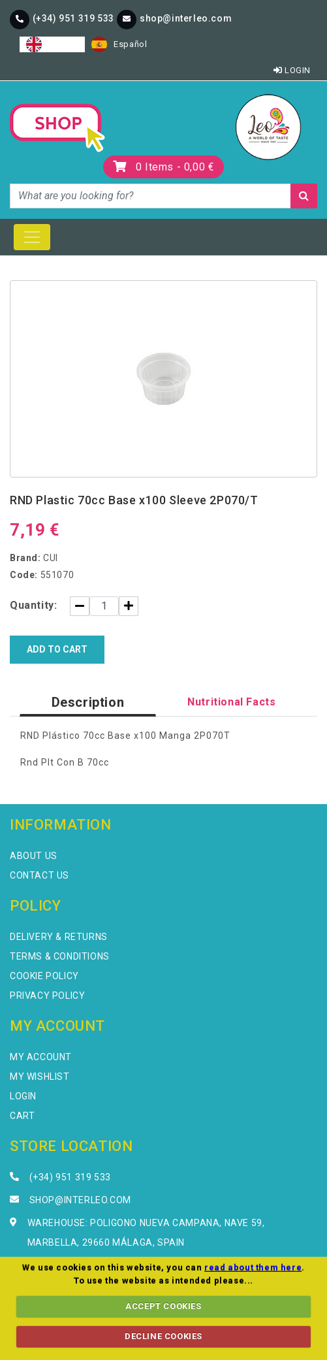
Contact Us (39, 875)
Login (292, 70)
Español (119, 44)
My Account (41, 1057)
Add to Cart (57, 649)
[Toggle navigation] (32, 237)
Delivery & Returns (59, 936)
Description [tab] (88, 702)
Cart (22, 1115)
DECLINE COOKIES (163, 1336)
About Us (33, 855)
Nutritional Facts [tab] (231, 702)
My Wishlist (40, 1076)
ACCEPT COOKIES (163, 1306)
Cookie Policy (44, 976)
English (52, 44)
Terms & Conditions (60, 956)
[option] (119, 44)
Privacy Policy (47, 995)
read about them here (253, 1267)
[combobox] (52, 44)
